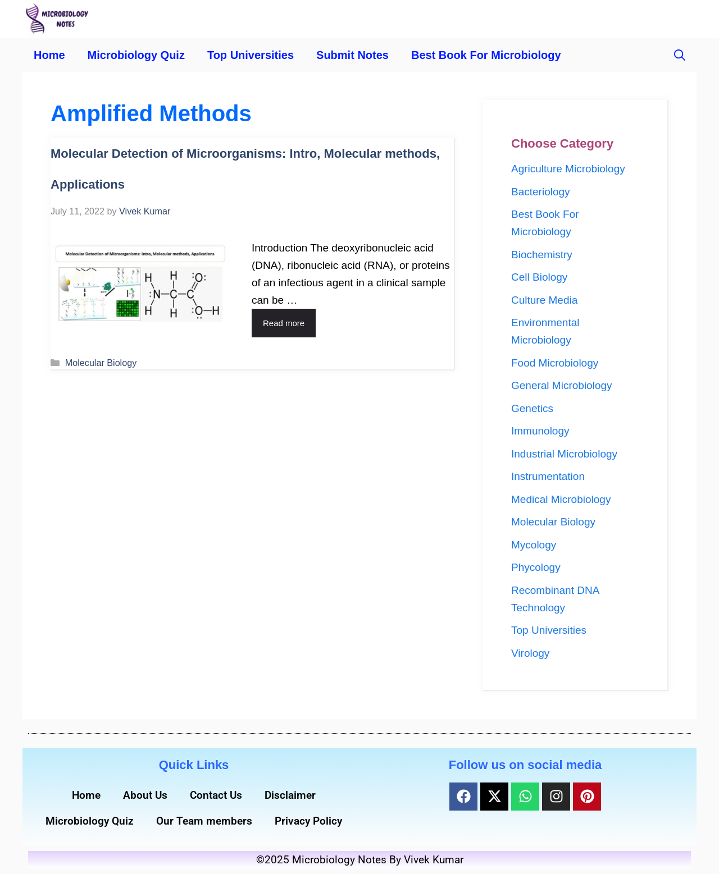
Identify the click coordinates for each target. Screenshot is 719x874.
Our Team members (204, 820)
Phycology (536, 567)
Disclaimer (290, 795)
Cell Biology (539, 277)
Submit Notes (352, 55)
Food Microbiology (554, 363)
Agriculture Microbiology (568, 169)
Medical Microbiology (561, 499)
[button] (680, 55)
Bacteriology (540, 192)
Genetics (532, 408)
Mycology (533, 545)
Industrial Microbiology (564, 454)
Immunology (540, 431)
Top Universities (250, 55)
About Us (145, 795)
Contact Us (216, 795)
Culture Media (544, 300)
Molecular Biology (100, 363)
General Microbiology (561, 385)
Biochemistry (541, 254)
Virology (530, 653)
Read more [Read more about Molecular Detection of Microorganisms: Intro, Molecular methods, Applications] (283, 323)
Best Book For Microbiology (486, 55)
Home (49, 55)
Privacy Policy (308, 820)
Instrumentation (548, 476)
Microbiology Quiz (136, 55)
